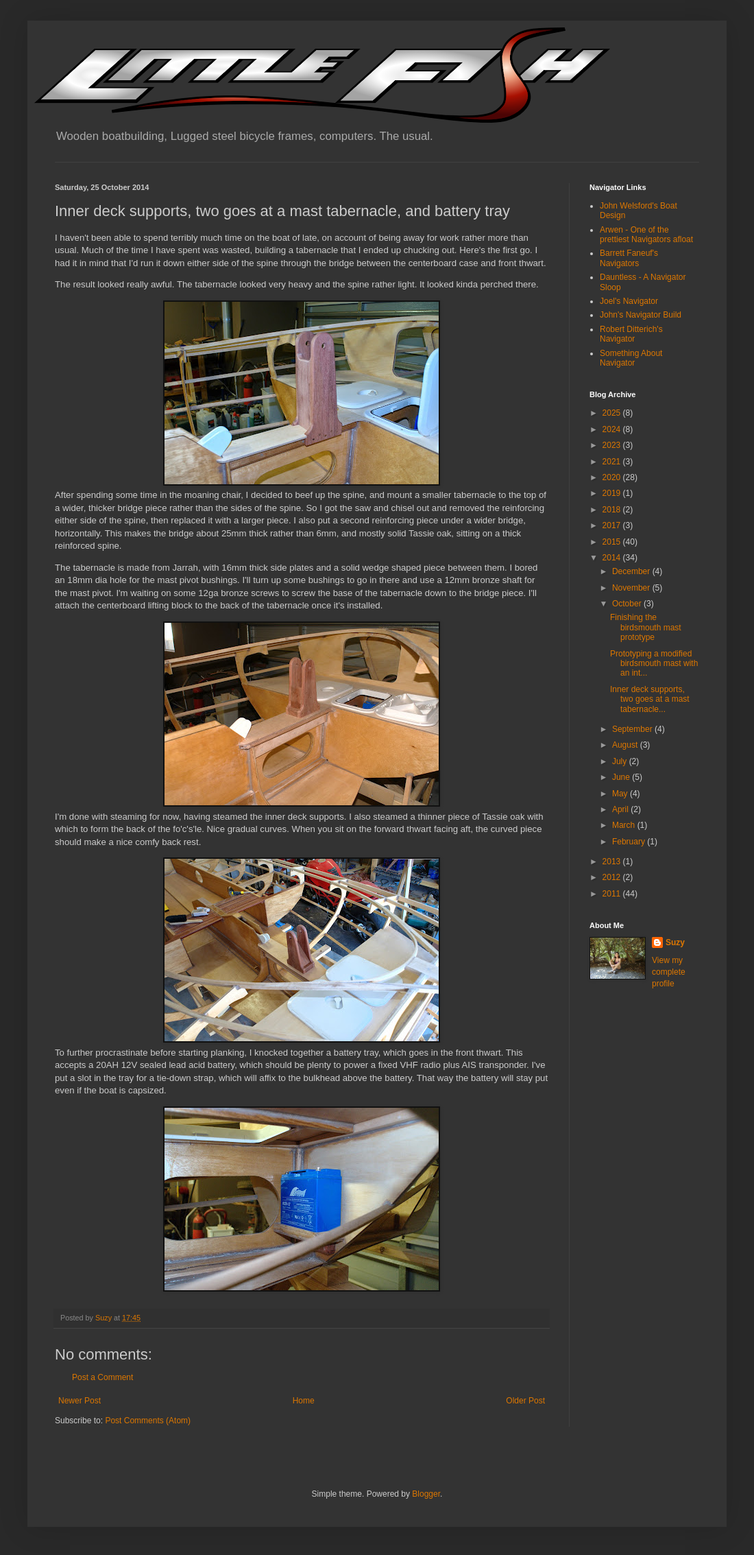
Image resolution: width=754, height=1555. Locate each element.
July (620, 761)
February (629, 841)
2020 (613, 477)
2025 (613, 413)
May (621, 793)
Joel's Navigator (629, 301)
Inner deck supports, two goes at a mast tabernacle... (650, 699)
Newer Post (79, 1400)
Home (304, 1400)
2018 (613, 509)
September (633, 729)
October (628, 603)
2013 (613, 861)
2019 (613, 493)
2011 (613, 894)
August (626, 745)
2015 (613, 542)
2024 (613, 429)
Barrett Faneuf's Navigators (629, 258)
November (632, 588)
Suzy (675, 942)
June (622, 777)
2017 (613, 525)
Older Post (525, 1400)
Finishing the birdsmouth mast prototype (645, 627)
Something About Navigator (631, 358)
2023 (613, 445)
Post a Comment (102, 1377)
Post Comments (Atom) (148, 1420)
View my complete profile (668, 971)
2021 (613, 461)
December (632, 571)
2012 (613, 877)
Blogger (426, 1494)
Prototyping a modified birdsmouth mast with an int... (654, 663)
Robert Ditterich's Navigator (631, 334)
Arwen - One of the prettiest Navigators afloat (646, 234)
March (624, 825)
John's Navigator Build (640, 315)
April (621, 809)
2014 (613, 557)
